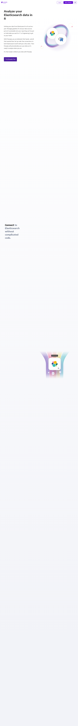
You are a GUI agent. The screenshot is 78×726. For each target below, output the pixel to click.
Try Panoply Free (10, 59)
